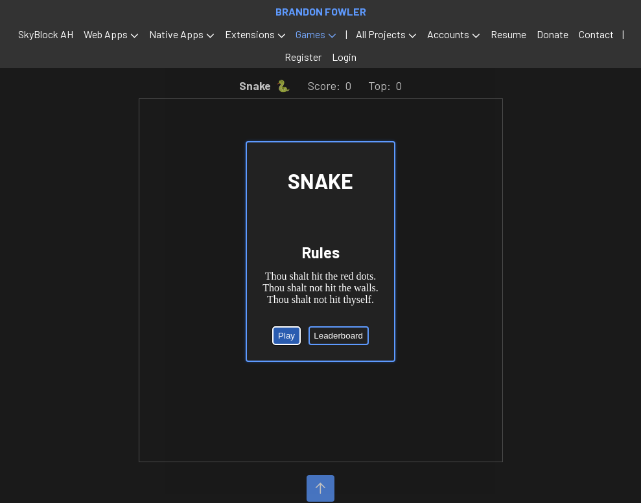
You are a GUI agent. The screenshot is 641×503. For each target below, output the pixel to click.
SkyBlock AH (45, 34)
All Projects (381, 34)
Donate (552, 34)
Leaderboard (338, 335)
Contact (596, 34)
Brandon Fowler (320, 11)
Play (286, 335)
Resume (508, 34)
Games (310, 34)
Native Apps (176, 34)
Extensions (250, 34)
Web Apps (106, 34)
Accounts (448, 34)
